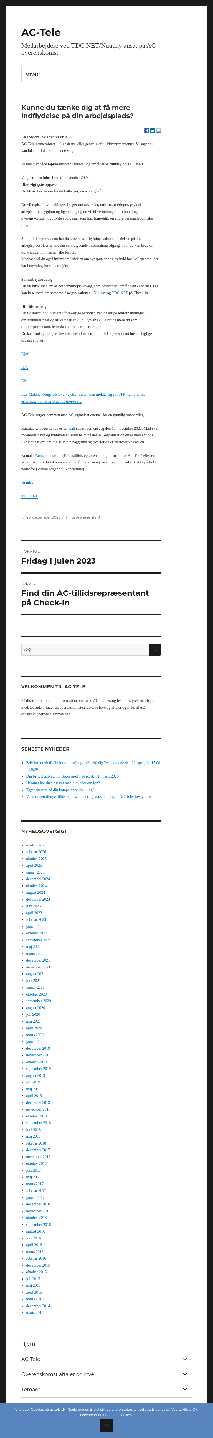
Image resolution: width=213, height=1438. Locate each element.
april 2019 (34, 1096)
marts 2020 (35, 1035)
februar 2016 (36, 1258)
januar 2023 (35, 926)
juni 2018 (33, 1130)
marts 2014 (35, 1313)
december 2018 (38, 1103)
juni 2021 (33, 981)
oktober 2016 (36, 1218)
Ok (106, 1426)
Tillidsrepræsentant (82, 517)
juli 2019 (33, 1082)
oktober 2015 (36, 1272)
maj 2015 (33, 1285)
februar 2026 (36, 852)
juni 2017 (33, 1170)
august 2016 (35, 1231)
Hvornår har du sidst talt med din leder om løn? (63, 783)
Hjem (28, 1344)
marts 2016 (35, 1252)
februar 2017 (36, 1191)
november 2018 (38, 1109)
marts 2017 (35, 1184)
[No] (206, 1420)
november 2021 (38, 967)
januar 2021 (35, 987)
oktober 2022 (36, 933)
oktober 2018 (36, 1116)
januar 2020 (35, 1042)
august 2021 (35, 974)
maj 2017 (33, 1177)
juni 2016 (33, 1238)
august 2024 (35, 892)
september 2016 (38, 1225)
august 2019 (35, 1076)
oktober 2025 (36, 859)
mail (71, 428)
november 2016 (38, 1211)
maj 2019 (33, 1089)
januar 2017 (35, 1197)
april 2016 (34, 1245)
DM (24, 381)
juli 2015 (33, 1279)
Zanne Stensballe (48, 456)
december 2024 (38, 879)
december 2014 (38, 1306)
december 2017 (38, 1150)
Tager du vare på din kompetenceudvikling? (60, 790)
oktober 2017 (36, 1163)
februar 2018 (36, 1143)
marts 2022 (35, 954)
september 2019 (38, 1069)
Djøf (25, 354)
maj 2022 (33, 947)
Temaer (30, 1390)
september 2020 (38, 1001)
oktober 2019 (36, 1062)
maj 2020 (33, 1021)
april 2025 (34, 865)
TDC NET (120, 293)
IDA (24, 367)
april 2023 (34, 913)
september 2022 (38, 940)
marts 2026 (35, 845)
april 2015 (34, 1292)
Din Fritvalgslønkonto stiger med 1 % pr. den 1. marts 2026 (72, 776)
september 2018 (38, 1123)
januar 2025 (35, 872)
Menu (33, 74)
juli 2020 (33, 1014)
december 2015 (38, 1265)
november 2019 (38, 1055)
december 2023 (38, 899)
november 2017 (38, 1157)
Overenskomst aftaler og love (57, 1374)
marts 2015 (35, 1299)
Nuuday (100, 293)
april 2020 (34, 1028)
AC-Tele (41, 32)
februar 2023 (36, 920)
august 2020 (35, 1008)
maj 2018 (33, 1136)
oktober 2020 (36, 994)
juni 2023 (33, 906)
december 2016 (38, 1204)
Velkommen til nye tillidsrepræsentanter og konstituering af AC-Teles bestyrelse (88, 796)
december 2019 (38, 1048)
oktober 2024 (36, 886)
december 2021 (38, 960)
